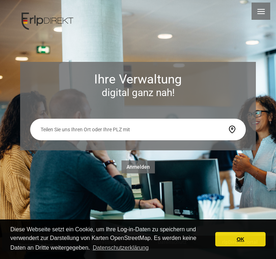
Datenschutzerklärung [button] (121, 248)
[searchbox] (131, 129)
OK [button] (240, 239)
